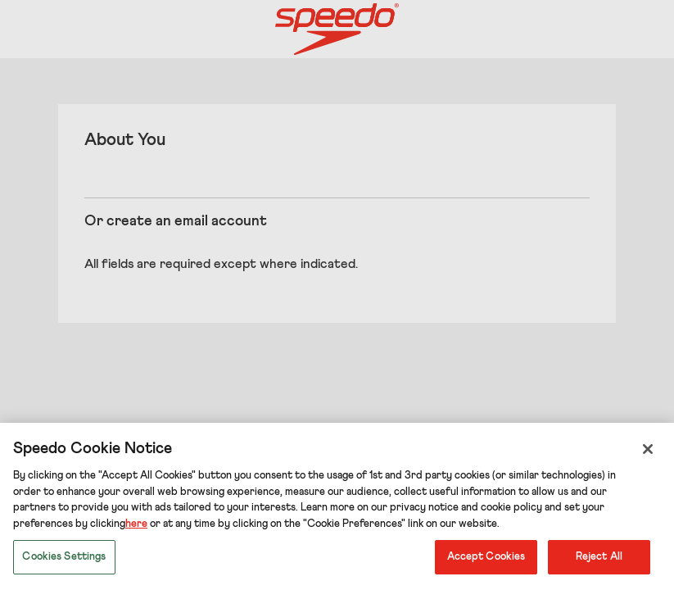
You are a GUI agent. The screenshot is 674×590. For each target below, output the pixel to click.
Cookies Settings (64, 556)
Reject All (599, 556)
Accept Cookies (486, 556)
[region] (337, 506)
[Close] (648, 449)
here (136, 524)
